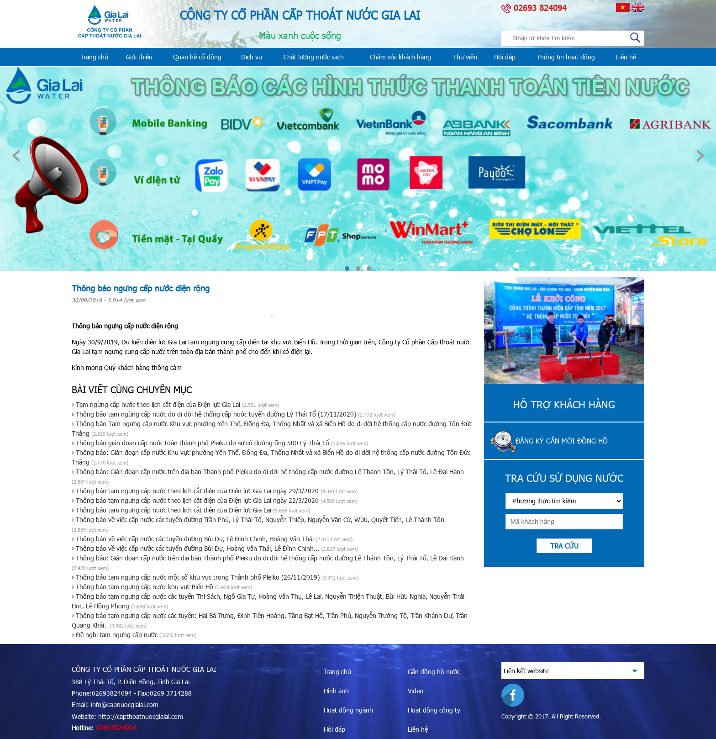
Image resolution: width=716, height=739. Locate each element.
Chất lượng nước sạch (314, 57)
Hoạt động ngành (348, 710)
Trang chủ (94, 57)
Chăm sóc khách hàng (400, 57)
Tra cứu (564, 545)
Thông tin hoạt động (566, 57)
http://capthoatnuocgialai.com (140, 716)
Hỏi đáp (505, 57)
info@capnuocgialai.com (124, 704)
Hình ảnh (336, 690)
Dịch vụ (251, 57)
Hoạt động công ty (434, 710)
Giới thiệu (139, 57)
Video (415, 690)
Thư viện (465, 57)
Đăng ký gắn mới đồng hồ (562, 440)
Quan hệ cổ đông (197, 57)
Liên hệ (626, 57)
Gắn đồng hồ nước (434, 671)
